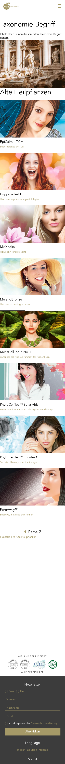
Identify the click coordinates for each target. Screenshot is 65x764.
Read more (32, 126)
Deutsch (32, 750)
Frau (11, 691)
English (21, 750)
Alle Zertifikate (32, 672)
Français (43, 750)
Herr (22, 691)
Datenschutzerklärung (44, 723)
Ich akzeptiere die (33, 723)
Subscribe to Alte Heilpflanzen (18, 537)
